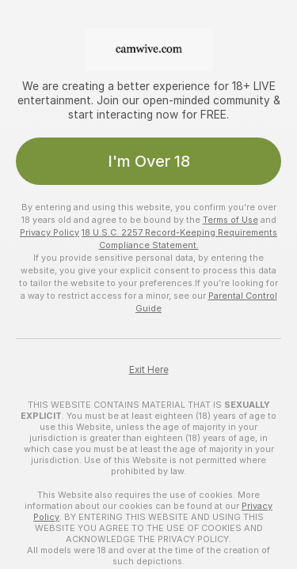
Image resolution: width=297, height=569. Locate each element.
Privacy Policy (49, 232)
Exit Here (149, 369)
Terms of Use (230, 219)
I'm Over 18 (149, 161)
